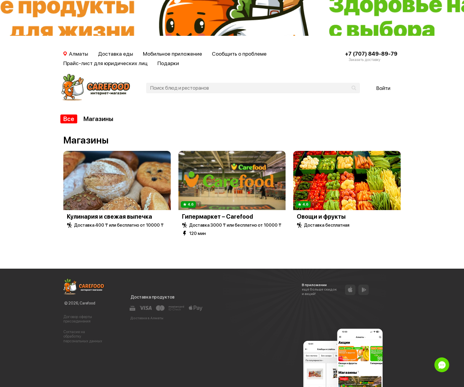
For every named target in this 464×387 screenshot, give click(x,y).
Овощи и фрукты (321, 216)
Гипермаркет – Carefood (217, 216)
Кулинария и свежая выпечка (109, 216)
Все (68, 118)
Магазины (98, 118)
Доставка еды (115, 54)
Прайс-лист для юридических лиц (105, 63)
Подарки (168, 63)
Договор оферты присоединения (77, 319)
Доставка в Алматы (146, 318)
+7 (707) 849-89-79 (371, 54)
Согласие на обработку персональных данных (82, 336)
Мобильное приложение (172, 54)
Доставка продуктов (152, 297)
